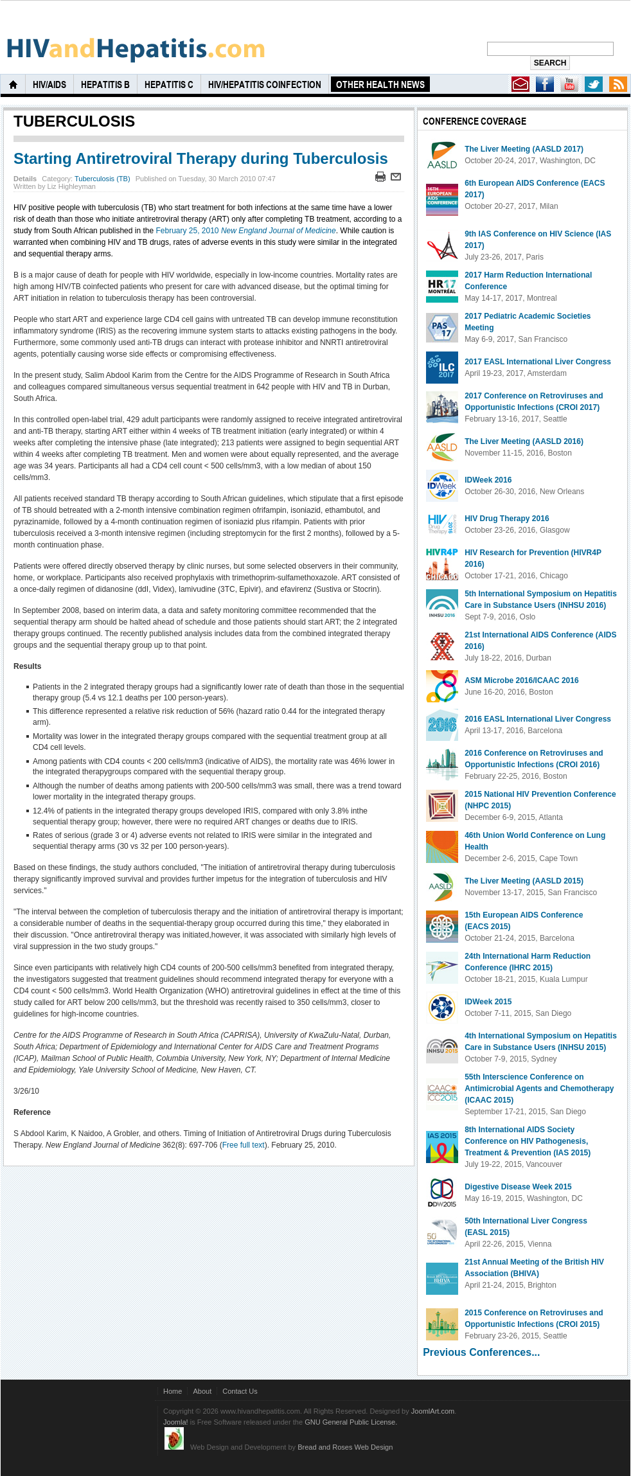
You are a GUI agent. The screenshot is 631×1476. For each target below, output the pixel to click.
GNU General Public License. (351, 1422)
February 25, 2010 (245, 230)
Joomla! (175, 1422)
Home (172, 1391)
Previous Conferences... (481, 1352)
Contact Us (240, 1391)
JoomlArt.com (432, 1411)
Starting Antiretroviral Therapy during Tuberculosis (200, 158)
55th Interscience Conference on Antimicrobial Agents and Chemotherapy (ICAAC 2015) (539, 1088)
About (202, 1391)
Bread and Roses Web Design (345, 1447)
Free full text (243, 1145)
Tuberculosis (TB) (102, 178)
